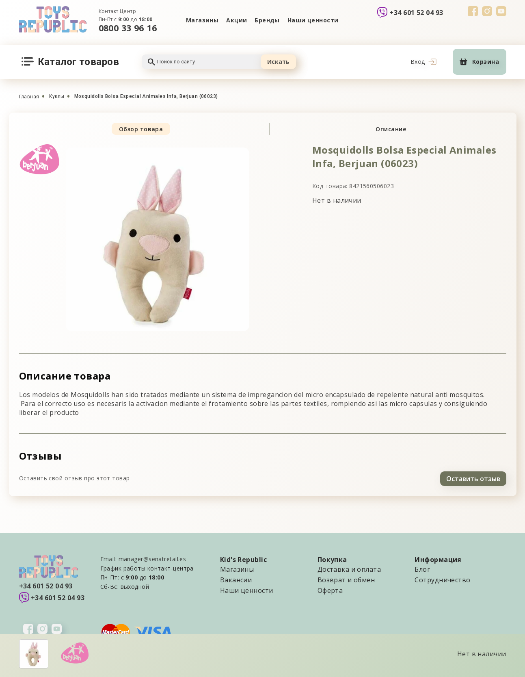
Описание (391, 129)
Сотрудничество (442, 578)
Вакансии (236, 578)
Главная (29, 97)
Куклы (57, 96)
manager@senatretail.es (152, 558)
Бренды (267, 20)
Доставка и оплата (349, 568)
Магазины (201, 20)
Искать (278, 61)
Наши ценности (313, 20)
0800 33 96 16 (128, 28)
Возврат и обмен (346, 578)
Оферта (330, 589)
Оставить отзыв (473, 477)
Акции (236, 20)
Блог (422, 568)
